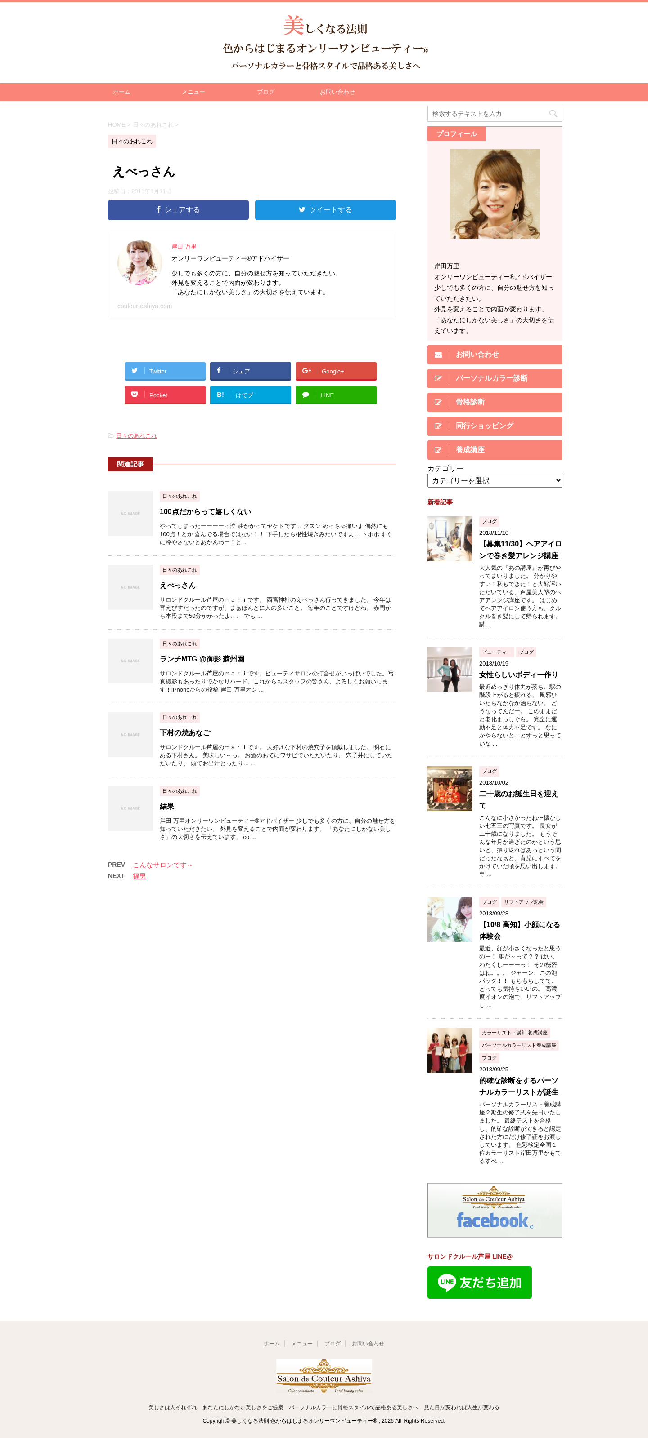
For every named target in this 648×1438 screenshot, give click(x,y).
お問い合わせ (337, 92)
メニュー (193, 92)
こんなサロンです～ (163, 865)
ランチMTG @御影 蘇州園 (202, 659)
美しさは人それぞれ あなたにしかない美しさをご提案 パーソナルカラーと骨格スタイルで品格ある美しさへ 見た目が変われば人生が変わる (324, 1407)
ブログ (265, 92)
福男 (139, 876)
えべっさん (178, 585)
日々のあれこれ (136, 435)
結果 (167, 806)
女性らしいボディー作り (518, 675)
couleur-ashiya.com (144, 306)
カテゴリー (446, 468)
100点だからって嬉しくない (205, 511)
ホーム (121, 92)
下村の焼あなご (185, 733)
